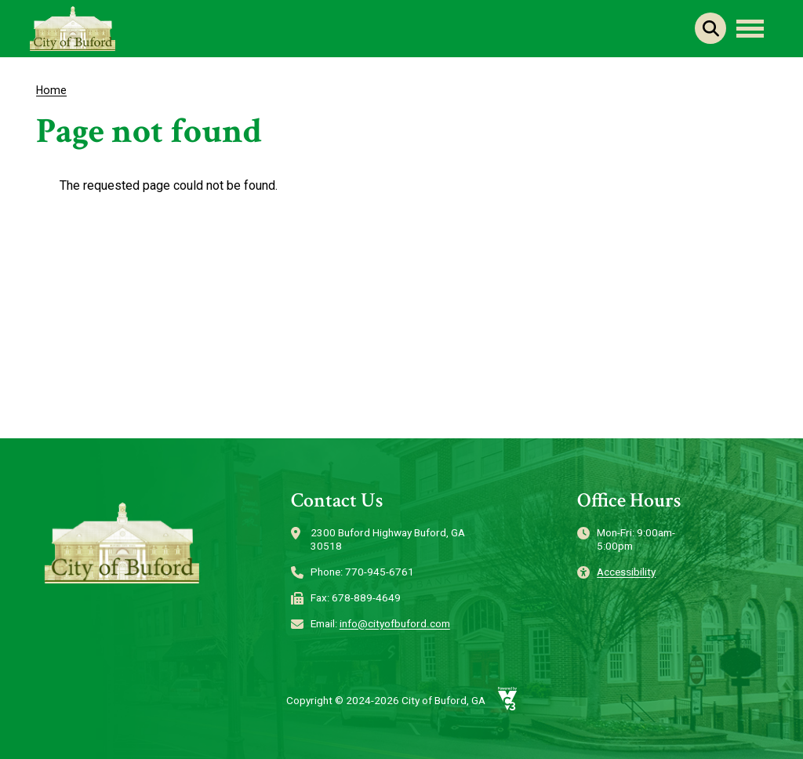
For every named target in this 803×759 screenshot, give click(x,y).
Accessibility (626, 571)
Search (710, 28)
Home (51, 90)
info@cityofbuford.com (395, 623)
